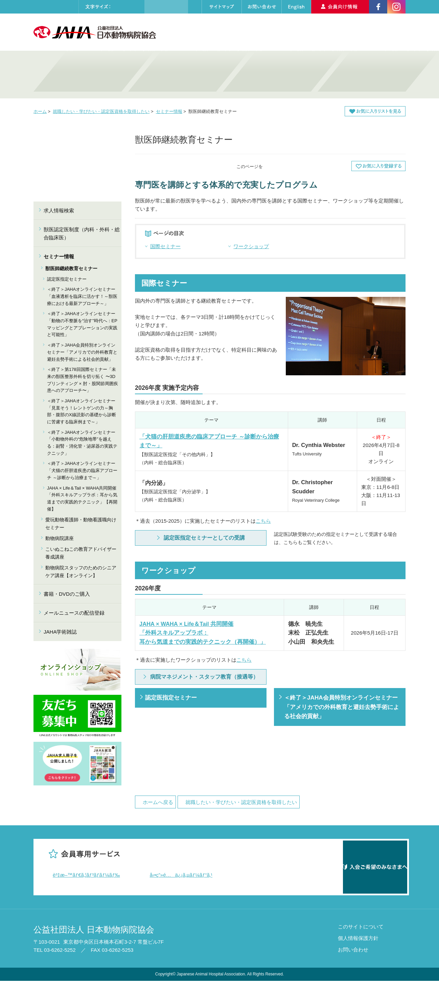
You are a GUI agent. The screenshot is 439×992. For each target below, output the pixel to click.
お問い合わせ (353, 961)
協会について (193, 32)
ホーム (40, 111)
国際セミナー (165, 246)
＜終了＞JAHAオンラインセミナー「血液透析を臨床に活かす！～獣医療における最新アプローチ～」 (82, 296)
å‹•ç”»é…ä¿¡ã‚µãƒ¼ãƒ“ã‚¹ (181, 875)
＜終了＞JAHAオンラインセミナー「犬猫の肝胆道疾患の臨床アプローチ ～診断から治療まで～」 (82, 470)
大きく (135, 6)
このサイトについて (361, 938)
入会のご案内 (384, 32)
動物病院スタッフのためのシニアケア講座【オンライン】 (80, 571)
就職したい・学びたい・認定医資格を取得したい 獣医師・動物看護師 (172, 75)
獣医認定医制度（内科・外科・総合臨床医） (82, 233)
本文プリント (329, 166)
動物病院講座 (59, 538)
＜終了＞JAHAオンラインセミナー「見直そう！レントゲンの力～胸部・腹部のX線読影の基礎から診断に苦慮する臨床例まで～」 (81, 411)
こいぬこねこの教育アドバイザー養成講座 (80, 552)
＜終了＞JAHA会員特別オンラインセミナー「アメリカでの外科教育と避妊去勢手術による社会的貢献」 (341, 706)
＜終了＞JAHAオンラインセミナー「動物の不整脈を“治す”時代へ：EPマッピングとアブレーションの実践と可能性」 (82, 324)
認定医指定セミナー (171, 697)
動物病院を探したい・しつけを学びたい (267, 75)
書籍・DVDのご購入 (67, 594)
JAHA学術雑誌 (60, 632)
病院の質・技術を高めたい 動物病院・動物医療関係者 (77, 75)
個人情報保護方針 (358, 949)
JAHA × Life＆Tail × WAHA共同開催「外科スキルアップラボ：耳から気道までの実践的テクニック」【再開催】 (82, 499)
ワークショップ (251, 246)
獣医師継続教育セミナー (71, 268)
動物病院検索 (293, 32)
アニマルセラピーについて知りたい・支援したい (362, 75)
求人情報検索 (339, 32)
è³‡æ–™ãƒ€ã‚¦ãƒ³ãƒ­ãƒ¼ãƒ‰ (86, 875)
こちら (263, 521)
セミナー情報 (169, 111)
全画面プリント (285, 166)
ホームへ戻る (158, 802)
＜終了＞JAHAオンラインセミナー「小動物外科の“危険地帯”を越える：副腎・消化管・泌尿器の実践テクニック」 (82, 443)
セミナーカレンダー (242, 32)
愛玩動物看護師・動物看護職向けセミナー (80, 523)
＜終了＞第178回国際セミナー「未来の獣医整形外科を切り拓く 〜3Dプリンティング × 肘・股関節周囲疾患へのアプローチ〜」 (82, 380)
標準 (121, 6)
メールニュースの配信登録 (74, 613)
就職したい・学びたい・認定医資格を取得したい (101, 111)
